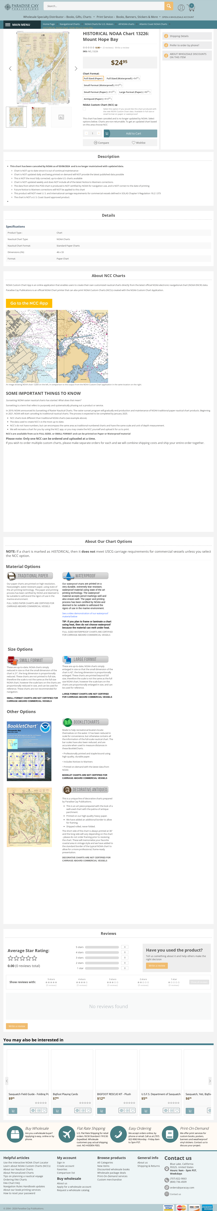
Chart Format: (91, 73)
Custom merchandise (109, 1178)
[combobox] (108, 6)
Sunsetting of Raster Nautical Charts (54, 410)
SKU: (85, 51)
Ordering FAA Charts (15, 1178)
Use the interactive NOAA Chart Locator (25, 1161)
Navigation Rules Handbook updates (24, 1184)
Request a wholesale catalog (73, 1188)
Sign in (61, 1161)
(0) (108, 48)
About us (62, 1181)
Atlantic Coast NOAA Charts (153, 24)
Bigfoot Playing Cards (65, 1093)
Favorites (62, 1167)
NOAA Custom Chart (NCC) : (100, 105)
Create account (65, 1164)
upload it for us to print (117, 428)
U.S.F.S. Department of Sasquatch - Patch (161, 1093)
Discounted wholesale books (113, 1167)
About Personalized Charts (18, 1171)
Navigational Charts (70, 24)
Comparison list (66, 1171)
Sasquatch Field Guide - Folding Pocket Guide (29, 1093)
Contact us (175, 1192)
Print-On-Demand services (112, 1174)
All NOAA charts (126, 24)
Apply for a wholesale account (74, 1185)
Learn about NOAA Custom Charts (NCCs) (26, 1164)
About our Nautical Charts (18, 1167)
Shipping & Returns (149, 1164)
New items (103, 1164)
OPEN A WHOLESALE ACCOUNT (178, 17)
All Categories (105, 1161)
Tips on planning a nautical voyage (23, 1174)
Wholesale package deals (111, 1171)
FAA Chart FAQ (11, 1181)
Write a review (122, 48)
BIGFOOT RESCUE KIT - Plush (114, 1093)
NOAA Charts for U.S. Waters (99, 24)
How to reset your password (19, 1191)
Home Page (49, 24)
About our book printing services (22, 1188)
